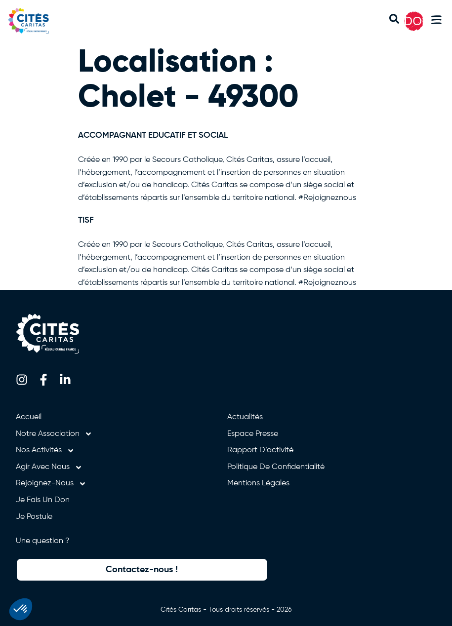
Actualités (245, 417)
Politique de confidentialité (276, 467)
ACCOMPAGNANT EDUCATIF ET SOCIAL (153, 135)
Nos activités (45, 450)
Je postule (34, 517)
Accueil (28, 417)
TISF (86, 220)
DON (417, 21)
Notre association (54, 434)
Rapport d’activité (260, 450)
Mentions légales (258, 483)
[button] (436, 21)
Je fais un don (43, 500)
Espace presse (252, 434)
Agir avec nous (49, 467)
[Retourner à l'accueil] (33, 21)
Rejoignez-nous (51, 483)
